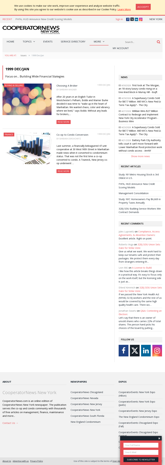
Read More (63, 121)
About (6, 381)
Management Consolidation (134, 193)
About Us (6, 461)
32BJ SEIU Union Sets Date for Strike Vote (139, 246)
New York (156, 19)
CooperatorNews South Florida (87, 415)
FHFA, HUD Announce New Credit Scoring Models (43, 19)
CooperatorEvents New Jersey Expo (138, 410)
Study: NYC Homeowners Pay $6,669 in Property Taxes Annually (140, 201)
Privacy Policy (36, 461)
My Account (121, 48)
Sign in (119, 19)
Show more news (140, 156)
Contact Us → (10, 423)
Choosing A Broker (67, 85)
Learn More (124, 9)
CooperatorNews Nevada (84, 398)
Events (48, 41)
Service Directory (73, 41)
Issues (23, 55)
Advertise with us (21, 461)
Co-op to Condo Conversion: (72, 134)
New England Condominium (86, 421)
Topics (27, 41)
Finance (9, 134)
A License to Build (141, 267)
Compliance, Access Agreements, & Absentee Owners (139, 233)
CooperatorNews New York (85, 409)
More (97, 41)
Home (10, 41)
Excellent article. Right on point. (135, 238)
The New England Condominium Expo (139, 416)
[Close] (143, 7)
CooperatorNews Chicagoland (87, 392)
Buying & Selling (14, 85)
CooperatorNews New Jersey (86, 404)
